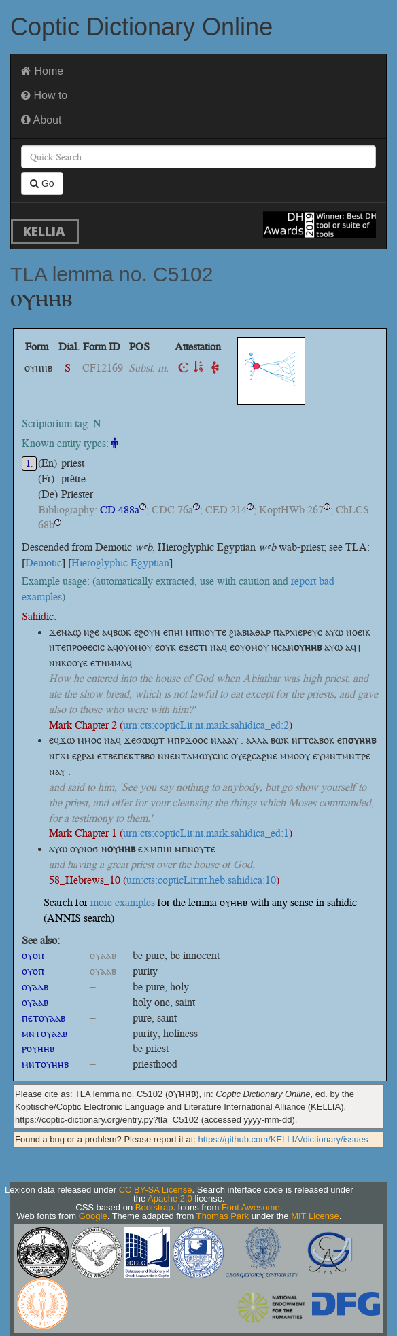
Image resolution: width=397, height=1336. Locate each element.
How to (44, 95)
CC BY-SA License (155, 1190)
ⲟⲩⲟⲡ (33, 955)
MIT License (315, 1216)
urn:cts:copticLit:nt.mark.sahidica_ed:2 (206, 725)
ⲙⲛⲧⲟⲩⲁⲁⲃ (44, 1033)
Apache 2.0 (170, 1198)
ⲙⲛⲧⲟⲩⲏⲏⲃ (45, 1064)
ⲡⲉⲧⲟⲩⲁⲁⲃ (43, 1018)
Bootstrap (154, 1207)
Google (93, 1216)
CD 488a (119, 510)
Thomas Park (222, 1216)
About (41, 120)
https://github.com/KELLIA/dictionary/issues (283, 1139)
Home (42, 71)
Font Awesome (251, 1207)
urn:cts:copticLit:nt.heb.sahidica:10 (201, 880)
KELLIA (44, 231)
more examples (122, 902)
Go (42, 183)
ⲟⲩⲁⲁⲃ (35, 986)
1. (29, 463)
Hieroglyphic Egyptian (120, 563)
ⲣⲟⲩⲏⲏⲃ (38, 1048)
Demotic (43, 563)
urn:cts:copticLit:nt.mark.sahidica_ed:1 (206, 833)
